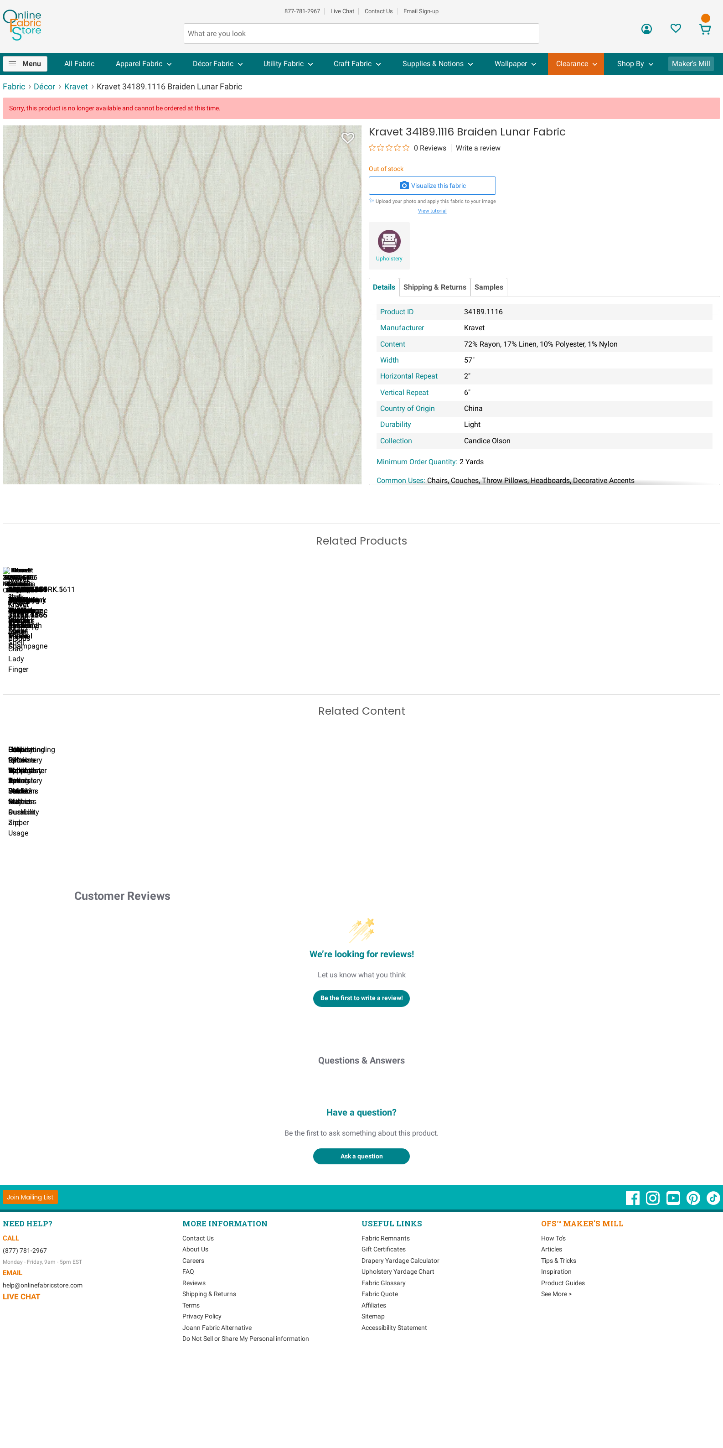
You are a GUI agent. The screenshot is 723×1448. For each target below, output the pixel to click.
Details (384, 287)
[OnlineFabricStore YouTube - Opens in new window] (674, 1286)
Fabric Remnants (386, 1321)
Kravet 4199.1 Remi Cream (579, 692)
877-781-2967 (302, 11)
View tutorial (432, 211)
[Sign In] (646, 32)
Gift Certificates (384, 1333)
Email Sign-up (421, 11)
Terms (191, 1388)
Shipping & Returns (434, 287)
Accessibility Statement (394, 1411)
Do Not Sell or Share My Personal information (245, 1422)
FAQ (188, 1355)
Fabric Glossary (384, 1366)
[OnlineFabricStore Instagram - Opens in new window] (653, 1286)
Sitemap (373, 1400)
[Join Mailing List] (30, 1281)
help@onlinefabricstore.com (43, 1369)
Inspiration (556, 1355)
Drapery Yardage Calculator (400, 1344)
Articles (551, 1333)
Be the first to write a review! (361, 1081)
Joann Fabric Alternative (217, 1411)
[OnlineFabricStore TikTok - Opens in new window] (713, 1286)
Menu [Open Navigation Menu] (31, 63)
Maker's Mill (691, 63)
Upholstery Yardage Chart (398, 1355)
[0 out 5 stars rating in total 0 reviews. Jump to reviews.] (407, 148)
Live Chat (342, 11)
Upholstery (389, 258)
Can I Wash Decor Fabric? (160, 896)
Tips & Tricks (558, 1344)
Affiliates (374, 1388)
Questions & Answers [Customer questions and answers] (361, 1143)
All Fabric (79, 63)
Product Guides (563, 1366)
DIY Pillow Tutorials (369, 896)
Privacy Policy (202, 1400)
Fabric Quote (380, 1377)
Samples (489, 287)
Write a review (478, 148)
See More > (556, 1377)
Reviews (194, 1366)
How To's (553, 1321)
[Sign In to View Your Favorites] (676, 30)
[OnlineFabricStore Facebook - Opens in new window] (633, 1286)
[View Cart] (705, 30)
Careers (193, 1344)
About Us (195, 1333)
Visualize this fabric (432, 185)
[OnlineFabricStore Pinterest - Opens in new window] (694, 1286)
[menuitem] (29, 64)
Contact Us (379, 11)
